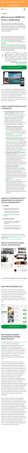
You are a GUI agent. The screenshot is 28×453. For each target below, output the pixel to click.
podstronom (21, 166)
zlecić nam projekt (16, 133)
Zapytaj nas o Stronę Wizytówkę (14, 67)
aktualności (11, 179)
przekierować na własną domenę (13, 136)
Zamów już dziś (14, 5)
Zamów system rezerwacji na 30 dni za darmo (14, 278)
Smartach (8, 130)
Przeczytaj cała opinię (22, 65)
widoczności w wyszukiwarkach (11, 212)
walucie (23, 151)
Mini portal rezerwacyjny (14, 326)
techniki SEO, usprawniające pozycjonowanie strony (13, 44)
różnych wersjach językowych (13, 140)
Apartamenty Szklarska (21, 63)
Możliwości (4, 13)
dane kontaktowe (22, 153)
